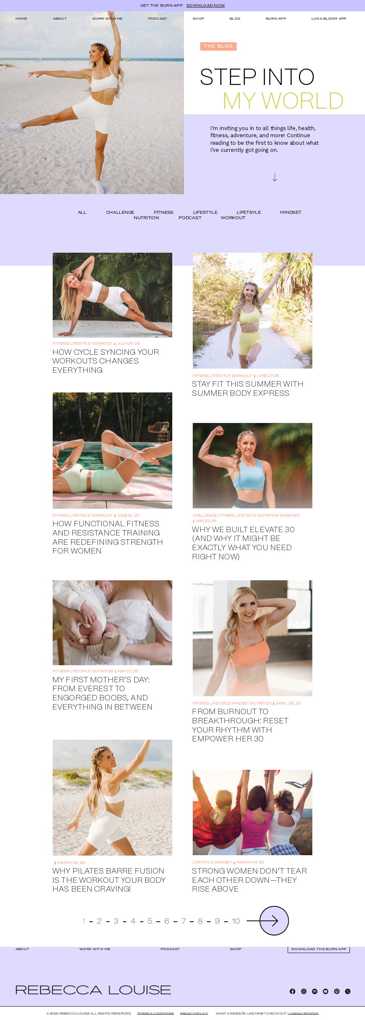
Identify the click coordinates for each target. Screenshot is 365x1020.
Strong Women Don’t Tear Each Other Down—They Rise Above (249, 869)
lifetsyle (249, 202)
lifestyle (205, 202)
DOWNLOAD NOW (205, 6)
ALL (82, 202)
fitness (164, 202)
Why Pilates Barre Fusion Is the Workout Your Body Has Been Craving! (109, 869)
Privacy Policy (194, 1013)
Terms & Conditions (155, 1013)
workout (233, 207)
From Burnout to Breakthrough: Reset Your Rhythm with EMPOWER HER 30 (240, 714)
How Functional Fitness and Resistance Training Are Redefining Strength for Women (107, 527)
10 (236, 911)
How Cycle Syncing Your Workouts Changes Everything (105, 350)
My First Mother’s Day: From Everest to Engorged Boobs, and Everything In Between (102, 682)
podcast (190, 207)
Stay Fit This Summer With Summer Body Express (248, 378)
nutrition (146, 207)
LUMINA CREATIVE (303, 1013)
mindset (290, 202)
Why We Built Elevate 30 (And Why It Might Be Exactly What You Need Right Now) (243, 532)
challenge (120, 202)
